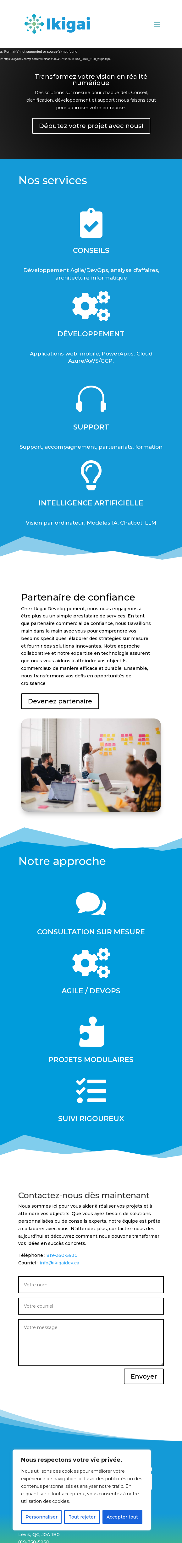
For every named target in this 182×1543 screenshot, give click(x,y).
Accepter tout (122, 1517)
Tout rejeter (82, 1517)
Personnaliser (41, 1517)
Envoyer (150, 1375)
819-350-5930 (48, 1254)
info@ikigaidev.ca (47, 1261)
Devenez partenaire (66, 700)
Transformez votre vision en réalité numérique (91, 80)
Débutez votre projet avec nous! (91, 126)
